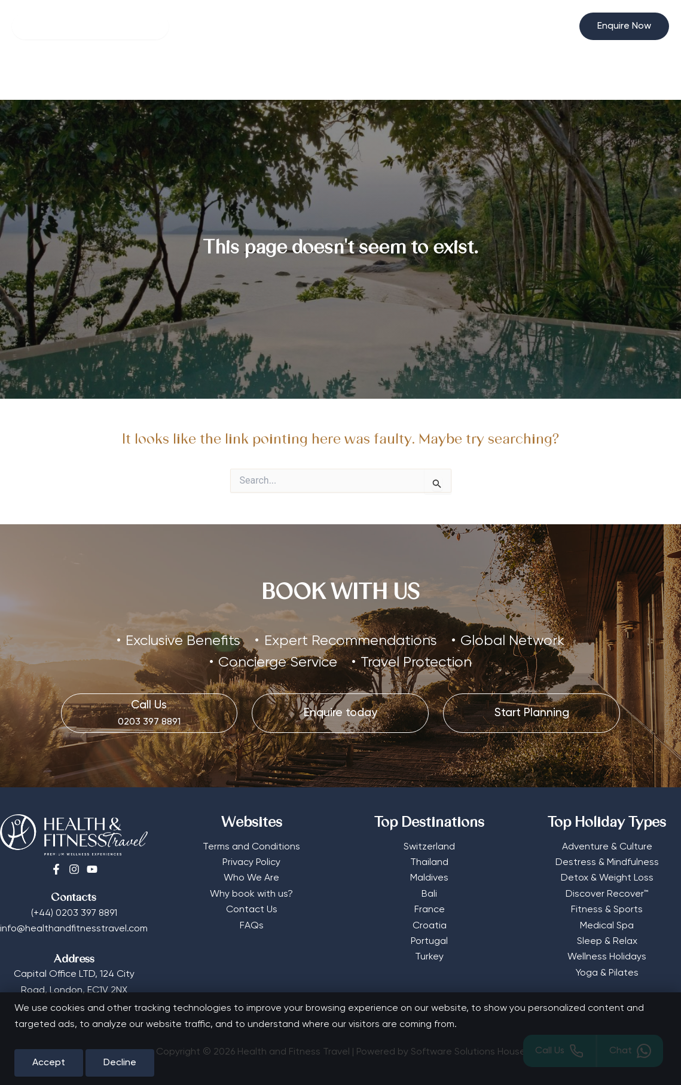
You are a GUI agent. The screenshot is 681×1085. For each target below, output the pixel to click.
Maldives (429, 878)
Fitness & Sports (607, 910)
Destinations (337, 76)
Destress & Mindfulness (607, 862)
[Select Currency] (555, 21)
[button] (624, 26)
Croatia (430, 926)
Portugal (429, 941)
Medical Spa (607, 926)
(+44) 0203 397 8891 (74, 913)
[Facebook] (56, 869)
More (407, 76)
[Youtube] (92, 869)
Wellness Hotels (155, 76)
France (429, 910)
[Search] (90, 26)
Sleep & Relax (607, 941)
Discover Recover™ (607, 894)
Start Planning (528, 76)
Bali (429, 894)
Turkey (429, 957)
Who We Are (251, 878)
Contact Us (251, 910)
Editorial (460, 76)
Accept (48, 1063)
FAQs (252, 926)
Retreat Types (247, 76)
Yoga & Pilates (607, 973)
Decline (119, 1063)
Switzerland (429, 847)
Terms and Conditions (251, 847)
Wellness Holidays (606, 957)
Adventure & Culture (607, 847)
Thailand (429, 862)
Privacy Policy (251, 862)
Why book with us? (251, 894)
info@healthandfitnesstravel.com (74, 929)
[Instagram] (74, 869)
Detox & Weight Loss (607, 878)
